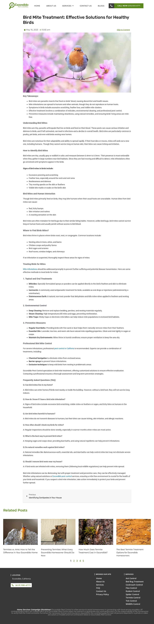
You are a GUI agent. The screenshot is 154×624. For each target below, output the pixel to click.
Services (68, 6)
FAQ (98, 588)
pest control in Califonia (64, 348)
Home (37, 6)
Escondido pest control (62, 476)
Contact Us (86, 6)
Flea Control (131, 588)
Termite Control (133, 597)
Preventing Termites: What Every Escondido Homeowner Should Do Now (57, 552)
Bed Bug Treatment (135, 581)
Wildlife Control (133, 604)
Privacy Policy (102, 594)
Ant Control (131, 578)
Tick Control (131, 601)
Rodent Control (133, 591)
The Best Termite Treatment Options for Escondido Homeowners (129, 552)
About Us (51, 6)
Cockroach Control (134, 584)
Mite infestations (30, 269)
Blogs (101, 6)
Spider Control (132, 594)
